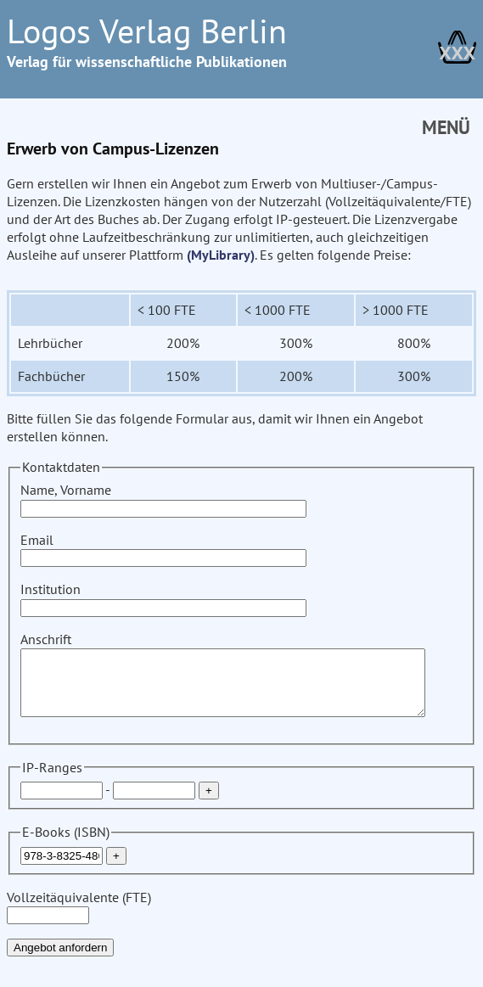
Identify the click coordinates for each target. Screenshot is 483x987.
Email (163, 548)
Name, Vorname (163, 498)
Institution (163, 597)
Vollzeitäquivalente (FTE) (79, 918)
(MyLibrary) (167, 254)
